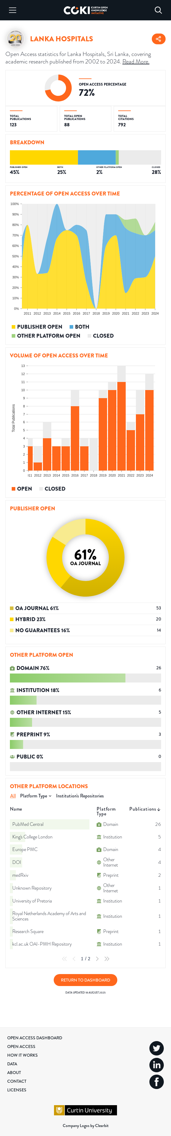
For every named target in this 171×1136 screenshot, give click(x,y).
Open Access (21, 1046)
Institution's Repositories (80, 795)
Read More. (135, 61)
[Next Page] (97, 959)
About (14, 1073)
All (13, 795)
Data (12, 1064)
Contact (16, 1081)
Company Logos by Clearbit (86, 1126)
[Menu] (13, 10)
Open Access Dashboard (34, 1038)
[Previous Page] (74, 959)
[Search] (158, 10)
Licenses (16, 1090)
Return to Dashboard (85, 980)
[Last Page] (107, 959)
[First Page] (64, 959)
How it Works (22, 1055)
